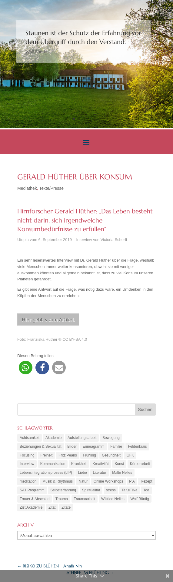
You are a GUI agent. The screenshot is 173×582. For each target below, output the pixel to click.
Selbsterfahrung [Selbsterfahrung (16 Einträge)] (63, 490)
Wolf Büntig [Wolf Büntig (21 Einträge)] (139, 499)
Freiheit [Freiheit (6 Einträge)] (46, 455)
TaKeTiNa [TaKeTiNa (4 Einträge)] (129, 490)
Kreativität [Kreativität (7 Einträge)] (100, 464)
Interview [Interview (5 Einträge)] (27, 464)
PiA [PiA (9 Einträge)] (132, 481)
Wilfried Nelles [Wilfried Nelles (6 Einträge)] (113, 499)
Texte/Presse (51, 188)
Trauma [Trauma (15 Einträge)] (61, 499)
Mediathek (27, 188)
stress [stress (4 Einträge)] (111, 490)
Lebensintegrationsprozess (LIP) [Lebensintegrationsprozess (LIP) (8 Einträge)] (46, 472)
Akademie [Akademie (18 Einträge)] (53, 438)
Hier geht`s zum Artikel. (48, 319)
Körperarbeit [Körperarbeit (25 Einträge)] (140, 464)
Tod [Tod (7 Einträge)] (146, 490)
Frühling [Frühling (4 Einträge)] (89, 455)
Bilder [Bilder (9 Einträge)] (72, 446)
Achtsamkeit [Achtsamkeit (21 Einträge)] (29, 438)
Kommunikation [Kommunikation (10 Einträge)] (52, 464)
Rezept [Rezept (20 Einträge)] (146, 481)
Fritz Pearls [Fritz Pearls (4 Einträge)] (67, 455)
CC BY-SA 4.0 (74, 339)
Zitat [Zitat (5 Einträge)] (51, 507)
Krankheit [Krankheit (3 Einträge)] (79, 464)
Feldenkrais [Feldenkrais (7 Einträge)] (137, 446)
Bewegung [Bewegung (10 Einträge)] (111, 438)
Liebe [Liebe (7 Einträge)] (82, 472)
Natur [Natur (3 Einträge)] (83, 481)
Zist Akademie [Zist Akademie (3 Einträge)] (31, 507)
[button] (25, 367)
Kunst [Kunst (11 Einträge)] (119, 464)
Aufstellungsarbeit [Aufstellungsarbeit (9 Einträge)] (82, 438)
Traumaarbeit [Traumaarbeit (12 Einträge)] (84, 499)
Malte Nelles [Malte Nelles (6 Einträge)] (122, 472)
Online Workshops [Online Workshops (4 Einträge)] (108, 481)
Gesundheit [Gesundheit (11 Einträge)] (111, 455)
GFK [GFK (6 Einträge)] (130, 455)
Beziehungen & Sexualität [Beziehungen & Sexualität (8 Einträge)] (40, 446)
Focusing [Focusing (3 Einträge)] (27, 455)
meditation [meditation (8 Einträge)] (28, 481)
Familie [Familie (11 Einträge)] (116, 446)
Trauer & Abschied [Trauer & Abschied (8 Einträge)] (34, 499)
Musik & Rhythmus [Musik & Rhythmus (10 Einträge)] (57, 481)
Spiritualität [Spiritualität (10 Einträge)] (91, 490)
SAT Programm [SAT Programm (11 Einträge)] (32, 490)
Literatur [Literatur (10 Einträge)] (99, 472)
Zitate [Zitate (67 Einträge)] (66, 507)
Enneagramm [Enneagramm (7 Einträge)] (93, 446)
